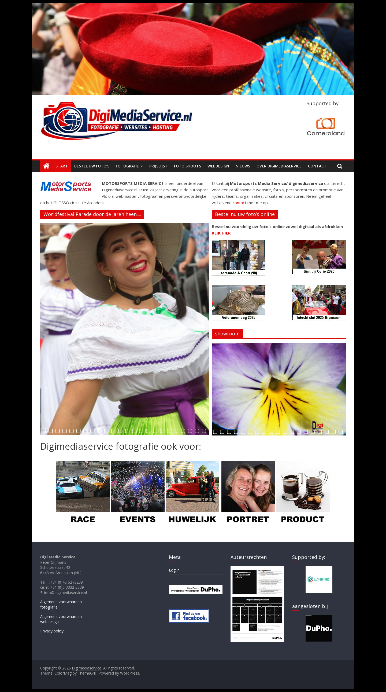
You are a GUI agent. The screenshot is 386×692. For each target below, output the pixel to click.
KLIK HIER (221, 233)
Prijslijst (158, 166)
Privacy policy (52, 631)
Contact (317, 166)
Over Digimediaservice (279, 166)
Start (61, 166)
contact (239, 202)
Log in (174, 570)
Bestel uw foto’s (91, 166)
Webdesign (218, 166)
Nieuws (243, 166)
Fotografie (127, 166)
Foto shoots (187, 166)
